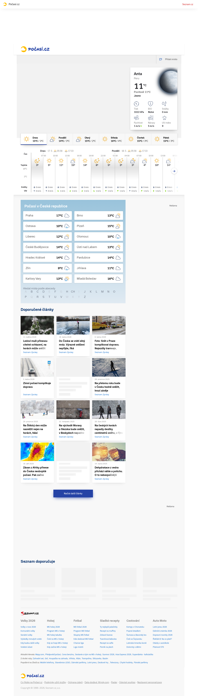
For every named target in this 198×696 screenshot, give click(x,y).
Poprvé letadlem (133, 631)
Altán (78, 658)
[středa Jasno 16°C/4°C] (112, 139)
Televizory (114, 662)
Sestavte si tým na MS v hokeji (88, 654)
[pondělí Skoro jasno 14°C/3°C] (60, 139)
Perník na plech (106, 647)
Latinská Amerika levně (136, 643)
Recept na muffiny (108, 631)
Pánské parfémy (141, 662)
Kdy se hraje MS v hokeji (57, 643)
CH (73, 291)
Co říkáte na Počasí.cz (31, 682)
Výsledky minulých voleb (31, 639)
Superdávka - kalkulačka (142, 654)
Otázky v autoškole (161, 643)
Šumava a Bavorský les (136, 635)
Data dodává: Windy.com (97, 682)
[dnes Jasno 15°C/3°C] (34, 139)
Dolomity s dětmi (133, 647)
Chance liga (79, 643)
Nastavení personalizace (149, 682)
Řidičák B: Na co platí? (162, 639)
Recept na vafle (106, 643)
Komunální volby (28, 631)
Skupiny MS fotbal (81, 635)
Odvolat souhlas (127, 682)
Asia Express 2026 (123, 654)
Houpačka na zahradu (58, 658)
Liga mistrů (78, 647)
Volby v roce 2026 (28, 627)
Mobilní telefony (47, 662)
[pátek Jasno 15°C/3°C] (164, 139)
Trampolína (86, 658)
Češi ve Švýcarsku (134, 639)
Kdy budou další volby (30, 643)
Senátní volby (26, 635)
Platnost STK (158, 647)
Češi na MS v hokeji (55, 639)
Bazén (105, 658)
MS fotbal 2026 (80, 627)
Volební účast (26, 647)
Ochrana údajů (75, 682)
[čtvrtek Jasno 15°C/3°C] (138, 139)
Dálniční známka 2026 (162, 631)
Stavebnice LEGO (62, 662)
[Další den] (174, 171)
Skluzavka (97, 658)
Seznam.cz (187, 4)
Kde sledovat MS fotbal (83, 639)
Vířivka (72, 658)
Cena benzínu (68, 654)
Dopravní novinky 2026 (162, 635)
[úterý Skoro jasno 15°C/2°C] (86, 139)
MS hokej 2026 (53, 627)
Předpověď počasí (53, 654)
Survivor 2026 (108, 654)
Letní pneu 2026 (160, 627)
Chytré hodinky (126, 662)
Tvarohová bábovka (108, 639)
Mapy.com (39, 654)
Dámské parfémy (78, 662)
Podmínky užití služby (55, 682)
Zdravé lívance (106, 635)
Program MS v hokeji (56, 631)
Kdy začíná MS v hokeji (57, 647)
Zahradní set (38, 658)
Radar (114, 682)
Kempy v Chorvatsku (135, 627)
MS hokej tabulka (54, 635)
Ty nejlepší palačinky (108, 627)
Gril (46, 658)
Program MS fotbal (82, 631)
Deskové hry (103, 662)
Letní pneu (92, 662)
